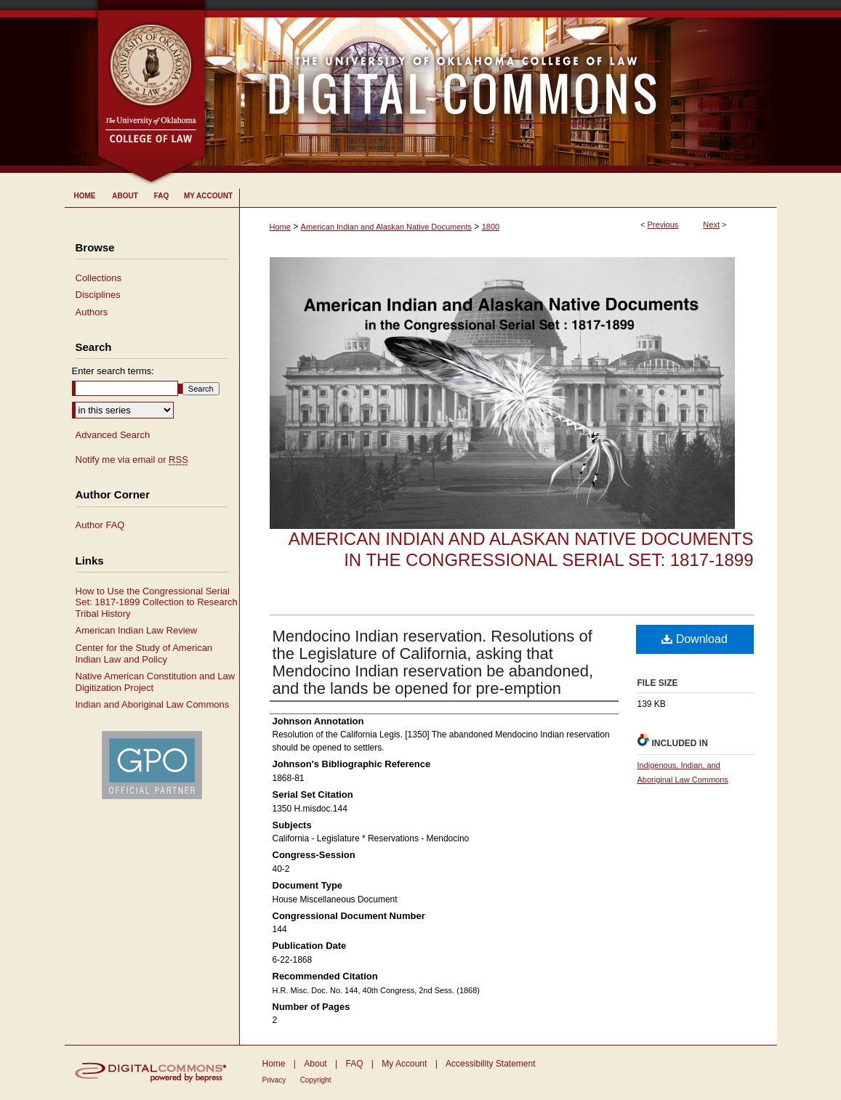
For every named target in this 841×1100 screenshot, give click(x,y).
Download (694, 639)
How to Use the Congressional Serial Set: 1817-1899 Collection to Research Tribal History (157, 602)
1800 (490, 226)
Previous (663, 224)
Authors (92, 312)
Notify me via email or (132, 460)
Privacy (274, 1080)
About (315, 1064)
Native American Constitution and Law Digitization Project (156, 682)
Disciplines (98, 294)
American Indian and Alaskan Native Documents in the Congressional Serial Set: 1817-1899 (521, 549)
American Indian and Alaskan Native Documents (386, 226)
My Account (404, 1064)
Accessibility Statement (490, 1064)
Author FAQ (100, 524)
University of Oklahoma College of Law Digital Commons (491, 86)
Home (280, 226)
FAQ (354, 1064)
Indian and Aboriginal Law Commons (153, 704)
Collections (99, 277)
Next (711, 224)
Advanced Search (113, 434)
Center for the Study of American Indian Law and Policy (144, 653)
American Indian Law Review (137, 630)
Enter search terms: (113, 370)
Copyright (315, 1080)
